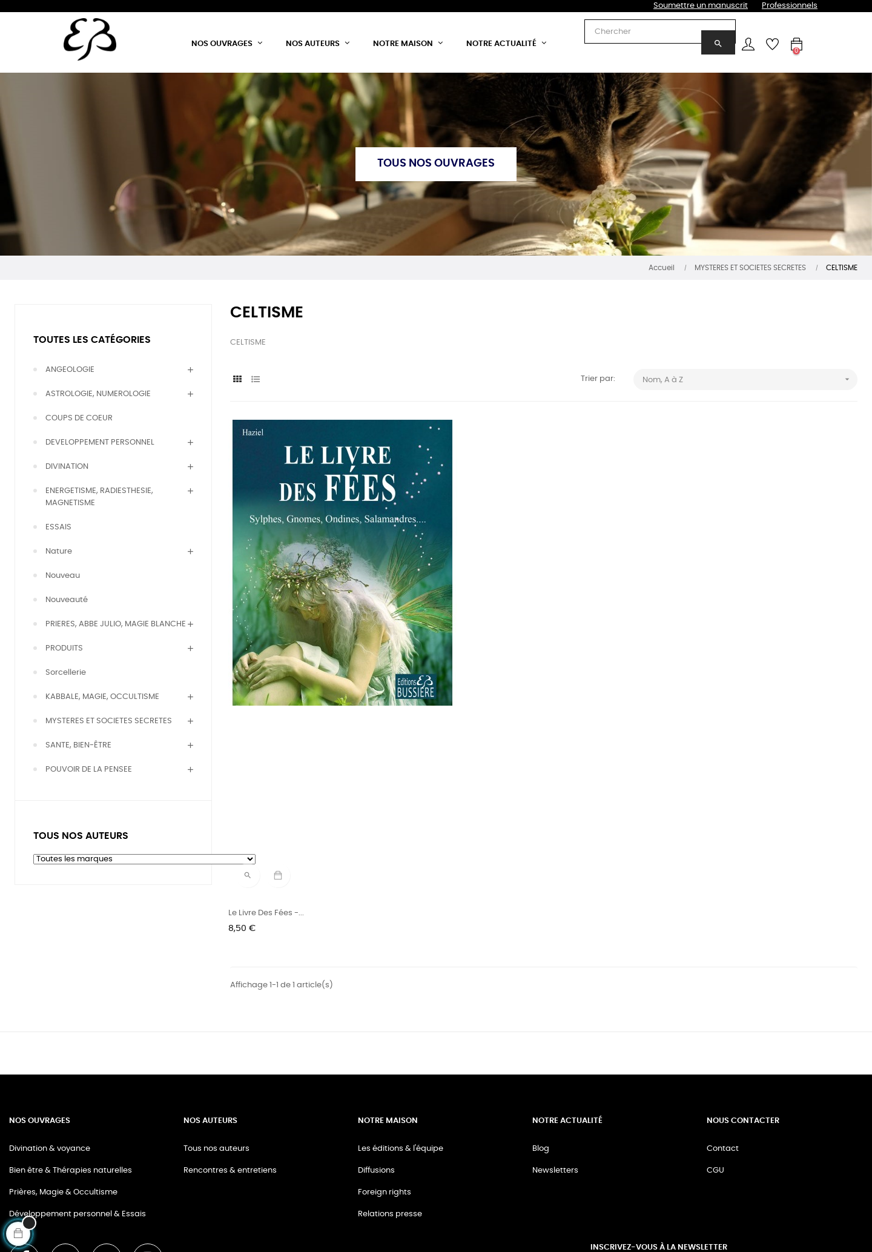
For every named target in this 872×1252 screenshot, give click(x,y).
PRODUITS (64, 648)
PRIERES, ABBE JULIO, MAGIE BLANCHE (115, 624)
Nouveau (62, 576)
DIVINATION (66, 467)
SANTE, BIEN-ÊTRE (78, 745)
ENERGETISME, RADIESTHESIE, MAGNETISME (99, 497)
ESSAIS (58, 527)
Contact (723, 1038)
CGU (715, 1060)
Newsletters (555, 1060)
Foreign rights (384, 1081)
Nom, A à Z (749, 379)
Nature (58, 551)
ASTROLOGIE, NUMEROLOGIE (98, 394)
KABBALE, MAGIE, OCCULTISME (102, 697)
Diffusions (376, 1060)
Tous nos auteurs (216, 1038)
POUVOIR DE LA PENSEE (88, 769)
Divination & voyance (49, 1038)
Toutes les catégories (92, 340)
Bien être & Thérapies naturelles (70, 1060)
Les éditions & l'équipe (400, 1038)
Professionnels (790, 6)
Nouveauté (66, 600)
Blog (540, 1038)
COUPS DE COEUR (79, 418)
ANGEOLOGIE (69, 370)
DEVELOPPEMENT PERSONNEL (99, 442)
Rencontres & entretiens (230, 1060)
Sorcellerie (65, 673)
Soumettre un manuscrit (700, 6)
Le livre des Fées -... (268, 684)
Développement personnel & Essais (77, 1103)
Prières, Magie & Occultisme (63, 1081)
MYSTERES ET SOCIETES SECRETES (108, 721)
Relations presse (390, 1103)
